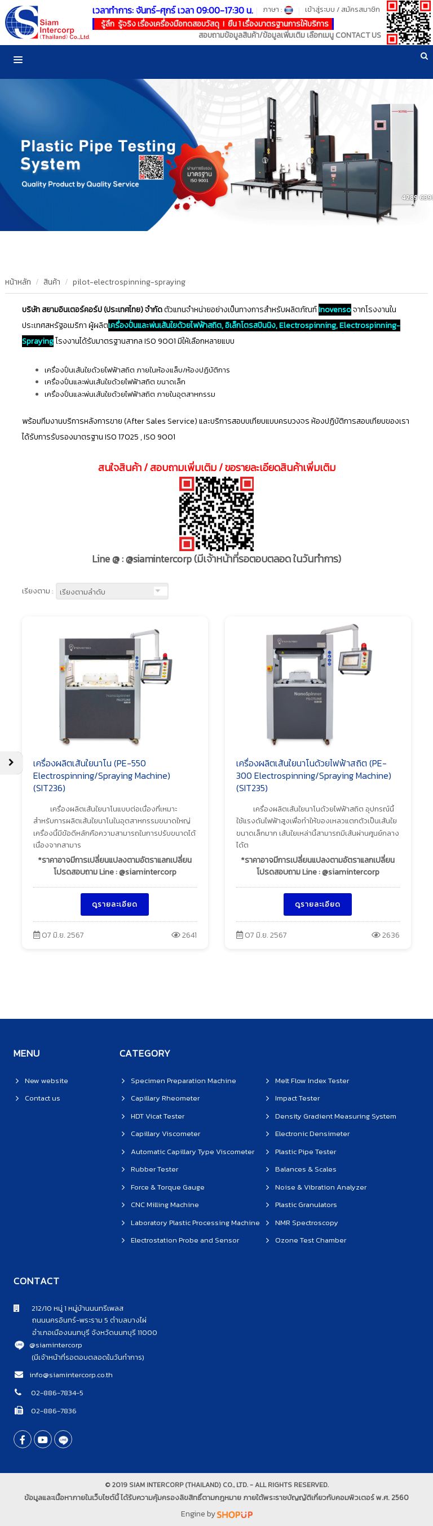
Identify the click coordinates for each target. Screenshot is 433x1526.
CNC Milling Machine (165, 1204)
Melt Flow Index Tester (312, 1080)
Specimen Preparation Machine (183, 1080)
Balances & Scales (306, 1169)
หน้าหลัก (18, 282)
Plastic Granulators (306, 1204)
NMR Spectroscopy (306, 1222)
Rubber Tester (154, 1169)
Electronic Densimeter (312, 1133)
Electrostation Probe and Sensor (185, 1240)
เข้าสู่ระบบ (320, 9)
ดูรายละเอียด (115, 904)
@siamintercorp (55, 1344)
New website (46, 1080)
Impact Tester (297, 1098)
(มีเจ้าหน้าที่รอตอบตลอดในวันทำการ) (88, 1357)
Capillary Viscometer (165, 1133)
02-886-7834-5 (56, 1392)
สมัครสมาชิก (360, 9)
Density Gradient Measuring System (335, 1116)
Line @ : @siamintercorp (216, 559)
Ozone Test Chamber (310, 1240)
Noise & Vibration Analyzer (320, 1187)
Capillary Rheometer (165, 1098)
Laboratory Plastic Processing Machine (195, 1222)
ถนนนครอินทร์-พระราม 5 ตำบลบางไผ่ (80, 1320)
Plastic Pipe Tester (305, 1151)
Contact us (42, 1098)
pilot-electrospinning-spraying (129, 282)
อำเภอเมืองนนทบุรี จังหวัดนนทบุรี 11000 (85, 1332)
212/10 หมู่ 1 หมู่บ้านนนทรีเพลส (68, 1308)
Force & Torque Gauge (168, 1187)
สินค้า (51, 282)
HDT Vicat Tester (157, 1116)
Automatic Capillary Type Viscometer (192, 1151)
